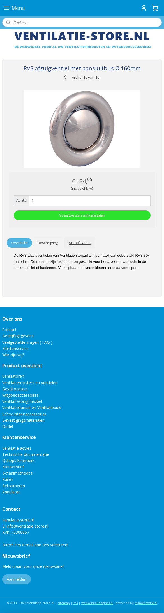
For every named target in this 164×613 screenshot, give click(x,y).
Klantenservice (15, 348)
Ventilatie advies (16, 448)
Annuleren (11, 491)
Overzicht (19, 242)
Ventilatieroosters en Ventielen (29, 382)
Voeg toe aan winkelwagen (82, 215)
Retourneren (13, 485)
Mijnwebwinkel (146, 603)
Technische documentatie (25, 454)
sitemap (64, 603)
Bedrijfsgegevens (18, 335)
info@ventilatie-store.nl (27, 526)
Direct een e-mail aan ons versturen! (35, 544)
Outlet (8, 426)
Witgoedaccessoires (20, 395)
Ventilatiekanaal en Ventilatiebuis (31, 407)
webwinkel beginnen (97, 603)
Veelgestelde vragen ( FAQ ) (27, 342)
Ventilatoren (13, 376)
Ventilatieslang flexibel (22, 401)
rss (75, 603)
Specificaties (80, 242)
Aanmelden (16, 579)
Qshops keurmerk (18, 460)
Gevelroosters (15, 388)
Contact (9, 329)
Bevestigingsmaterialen (23, 420)
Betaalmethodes (17, 473)
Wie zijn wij (12, 354)
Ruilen (7, 479)
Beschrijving (48, 242)
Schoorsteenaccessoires (24, 414)
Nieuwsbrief (13, 467)
